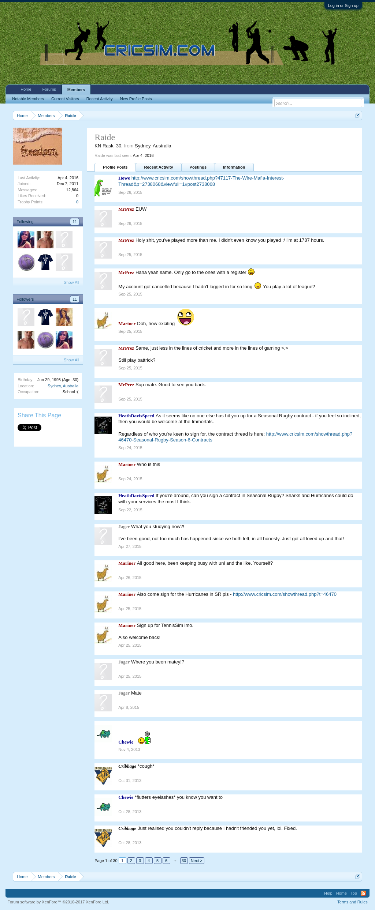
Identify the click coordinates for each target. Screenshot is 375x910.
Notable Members (28, 99)
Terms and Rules (352, 902)
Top (353, 893)
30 (184, 860)
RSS (363, 893)
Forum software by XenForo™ (58, 902)
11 (75, 221)
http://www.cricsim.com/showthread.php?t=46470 (285, 594)
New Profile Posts (136, 99)
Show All (71, 282)
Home (26, 89)
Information (234, 167)
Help (328, 893)
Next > (197, 860)
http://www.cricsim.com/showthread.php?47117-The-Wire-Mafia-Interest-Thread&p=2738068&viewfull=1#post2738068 (201, 181)
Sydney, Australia (63, 386)
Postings (198, 167)
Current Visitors (65, 99)
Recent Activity (158, 167)
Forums (49, 89)
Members (76, 89)
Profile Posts (115, 167)
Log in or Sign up (343, 5)
